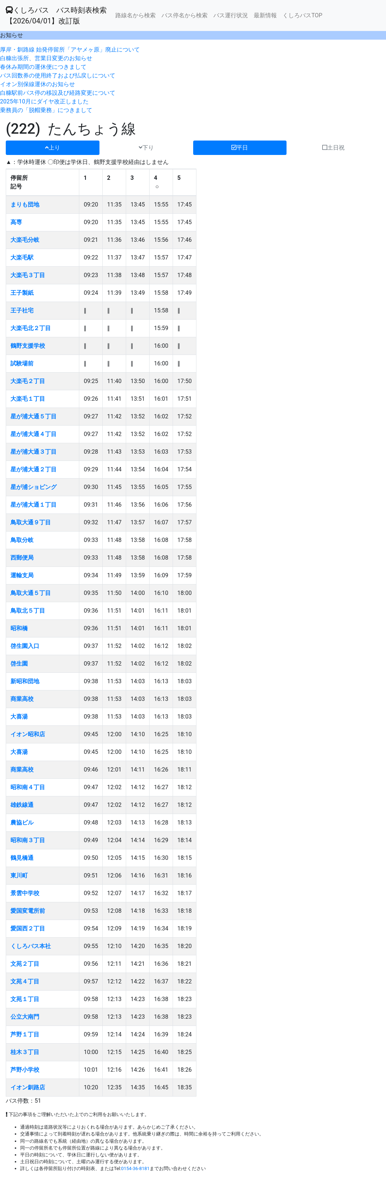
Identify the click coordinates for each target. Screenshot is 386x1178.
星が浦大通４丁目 (33, 434)
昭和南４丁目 (27, 787)
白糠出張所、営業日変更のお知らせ (46, 58)
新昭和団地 (24, 681)
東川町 (19, 875)
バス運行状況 (230, 15)
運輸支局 (22, 575)
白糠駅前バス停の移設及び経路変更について (57, 92)
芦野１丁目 (24, 1034)
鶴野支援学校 (27, 345)
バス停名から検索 (184, 15)
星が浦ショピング (33, 487)
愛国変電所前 (27, 910)
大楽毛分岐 (24, 239)
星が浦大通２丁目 (33, 469)
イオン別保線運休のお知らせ (37, 84)
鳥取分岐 (22, 540)
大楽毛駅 (22, 257)
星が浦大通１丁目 (33, 504)
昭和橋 (19, 628)
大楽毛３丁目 (27, 275)
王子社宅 (22, 310)
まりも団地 (24, 204)
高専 (16, 222)
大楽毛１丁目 (27, 398)
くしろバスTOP (302, 15)
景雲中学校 (24, 893)
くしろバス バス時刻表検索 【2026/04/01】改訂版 (56, 15)
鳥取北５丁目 (27, 610)
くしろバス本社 (30, 946)
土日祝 (333, 147)
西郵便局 (22, 557)
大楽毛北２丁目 (30, 328)
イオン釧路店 (27, 1087)
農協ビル (22, 822)
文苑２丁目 (24, 963)
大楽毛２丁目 (27, 381)
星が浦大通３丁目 (33, 451)
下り (146, 147)
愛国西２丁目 (27, 928)
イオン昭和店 (27, 734)
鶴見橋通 (22, 857)
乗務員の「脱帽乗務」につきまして (46, 110)
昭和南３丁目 (27, 840)
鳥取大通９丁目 (30, 522)
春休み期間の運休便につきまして (43, 66)
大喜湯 (19, 716)
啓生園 (19, 663)
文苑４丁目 (24, 981)
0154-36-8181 (135, 1168)
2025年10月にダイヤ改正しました (44, 101)
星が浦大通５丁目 (33, 416)
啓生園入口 (24, 646)
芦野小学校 (24, 1069)
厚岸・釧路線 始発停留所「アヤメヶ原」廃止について (70, 49)
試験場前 (22, 363)
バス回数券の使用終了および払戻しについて (57, 75)
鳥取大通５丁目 (30, 593)
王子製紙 (22, 292)
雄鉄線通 (22, 804)
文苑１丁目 (24, 999)
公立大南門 (24, 1016)
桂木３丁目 (24, 1052)
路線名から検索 (135, 15)
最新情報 (265, 15)
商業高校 (22, 698)
